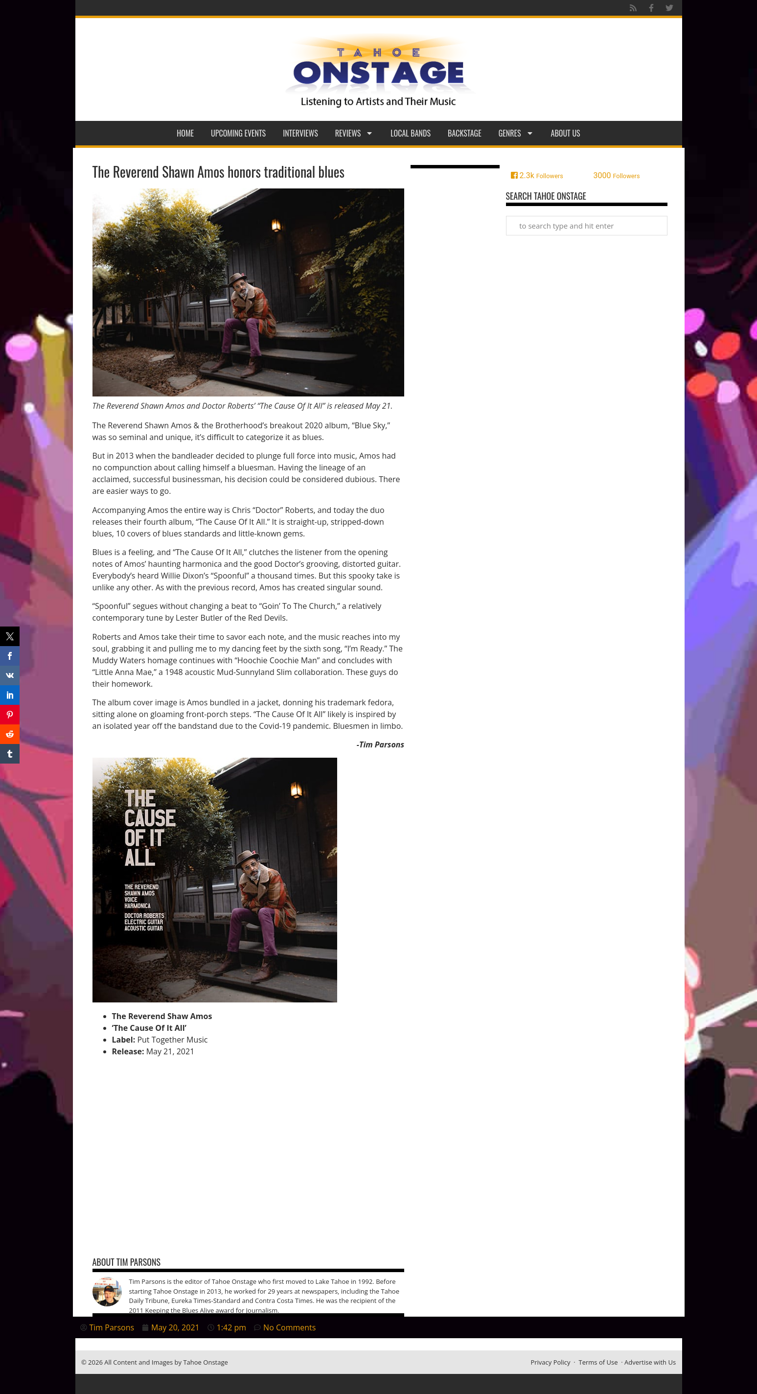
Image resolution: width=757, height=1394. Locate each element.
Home (185, 133)
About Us (565, 133)
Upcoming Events (238, 133)
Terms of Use (598, 1362)
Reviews (354, 133)
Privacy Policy (550, 1362)
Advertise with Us (650, 1362)
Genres (516, 133)
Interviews (300, 133)
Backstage (465, 133)
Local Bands (410, 133)
